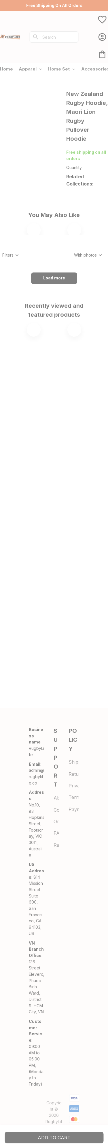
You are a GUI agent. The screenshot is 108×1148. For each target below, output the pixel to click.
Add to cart (54, 1137)
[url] (36, 776)
